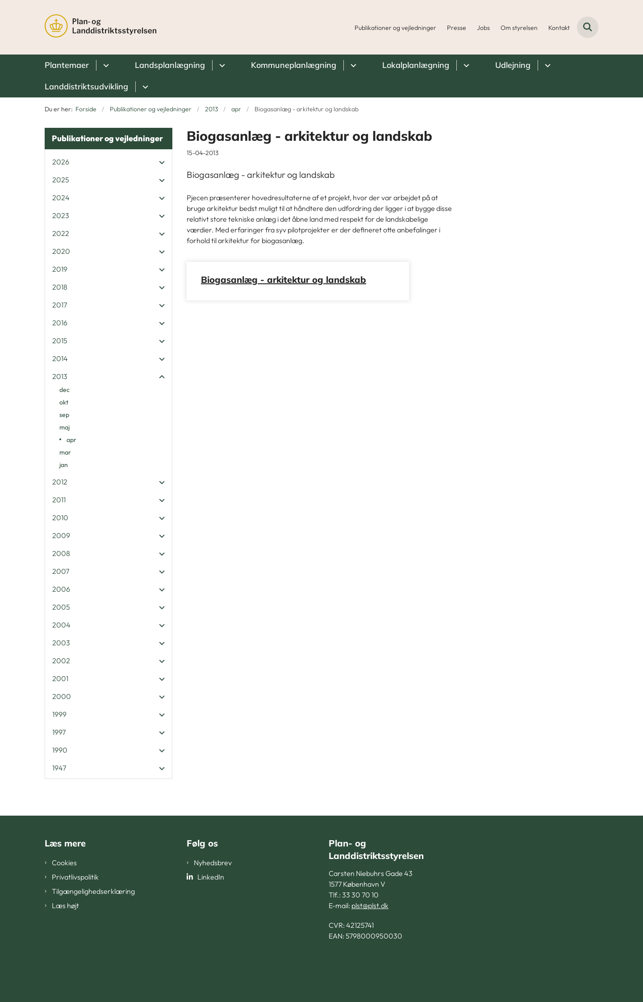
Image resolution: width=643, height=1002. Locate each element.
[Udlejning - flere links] (546, 65)
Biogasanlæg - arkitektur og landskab (283, 279)
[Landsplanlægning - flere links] (221, 65)
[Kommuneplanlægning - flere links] (352, 65)
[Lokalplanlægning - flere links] (465, 65)
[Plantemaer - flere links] (104, 65)
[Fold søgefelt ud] (587, 27)
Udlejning (512, 65)
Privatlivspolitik (75, 876)
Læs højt (65, 905)
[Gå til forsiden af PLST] (100, 27)
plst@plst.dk (369, 905)
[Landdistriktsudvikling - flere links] (144, 86)
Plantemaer (67, 65)
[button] (159, 162)
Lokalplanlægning (415, 65)
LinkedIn (210, 876)
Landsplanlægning (170, 65)
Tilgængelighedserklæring (93, 891)
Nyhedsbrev (213, 862)
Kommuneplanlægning (293, 65)
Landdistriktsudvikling (86, 86)
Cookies (64, 862)
